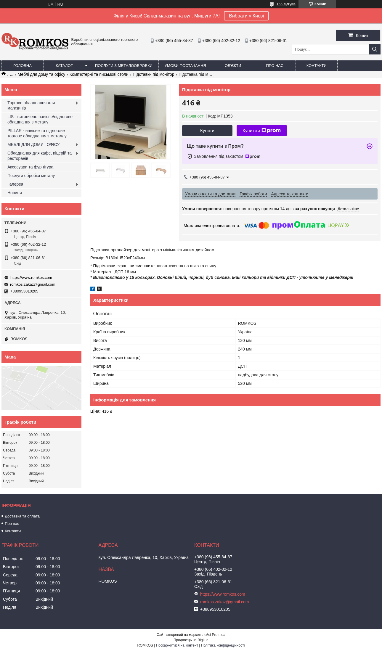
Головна (22, 65)
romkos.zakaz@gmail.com (32, 284)
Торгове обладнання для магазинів (31, 105)
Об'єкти (233, 65)
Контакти (316, 65)
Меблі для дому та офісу (41, 74)
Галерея (15, 184)
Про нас (274, 65)
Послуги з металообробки (124, 65)
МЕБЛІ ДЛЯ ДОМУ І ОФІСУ (33, 144)
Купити (207, 130)
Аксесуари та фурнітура (30, 167)
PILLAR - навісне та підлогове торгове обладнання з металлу (37, 133)
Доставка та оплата (22, 516)
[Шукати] (375, 49)
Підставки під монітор (153, 74)
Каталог (64, 65)
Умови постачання (185, 65)
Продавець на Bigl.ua (191, 640)
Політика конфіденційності (223, 645)
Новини (14, 192)
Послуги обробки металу (31, 175)
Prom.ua (218, 635)
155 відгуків (286, 4)
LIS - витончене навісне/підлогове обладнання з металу (40, 119)
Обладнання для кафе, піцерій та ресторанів (39, 156)
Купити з (262, 130)
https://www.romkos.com (31, 277)
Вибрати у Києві (246, 15)
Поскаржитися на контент (177, 645)
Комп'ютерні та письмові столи (99, 74)
